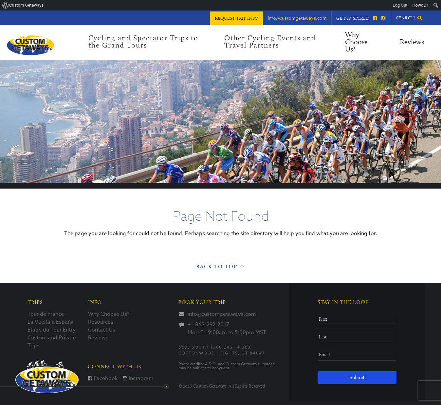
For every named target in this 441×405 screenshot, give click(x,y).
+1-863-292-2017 (208, 325)
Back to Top (220, 266)
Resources (100, 322)
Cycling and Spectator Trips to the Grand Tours (143, 42)
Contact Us (101, 330)
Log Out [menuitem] (400, 5)
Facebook (103, 378)
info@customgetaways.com (222, 314)
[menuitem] (436, 5)
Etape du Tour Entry (52, 330)
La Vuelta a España (51, 322)
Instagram (138, 378)
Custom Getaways (47, 376)
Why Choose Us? (356, 42)
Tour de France (46, 314)
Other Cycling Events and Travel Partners (270, 42)
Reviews (412, 42)
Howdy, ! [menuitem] (420, 5)
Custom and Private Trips (52, 342)
